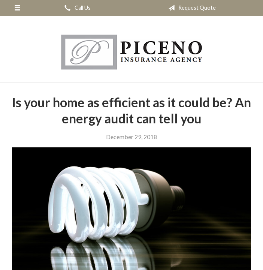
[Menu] (17, 8)
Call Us (76, 8)
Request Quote (190, 8)
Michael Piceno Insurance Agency (131, 52)
